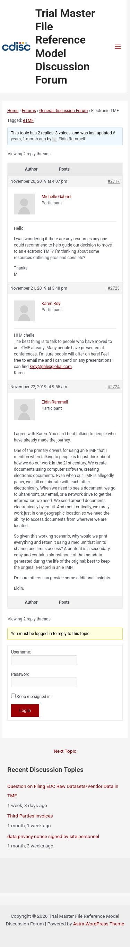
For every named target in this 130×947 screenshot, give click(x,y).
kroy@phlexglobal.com (50, 366)
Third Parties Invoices (30, 816)
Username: (21, 652)
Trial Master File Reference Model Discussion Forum (65, 46)
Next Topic (65, 751)
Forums (29, 110)
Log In (25, 710)
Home (12, 110)
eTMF (28, 120)
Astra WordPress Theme (98, 923)
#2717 (114, 181)
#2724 (114, 386)
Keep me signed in (34, 696)
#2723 (114, 288)
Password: (21, 674)
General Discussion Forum (63, 110)
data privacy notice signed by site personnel (53, 836)
